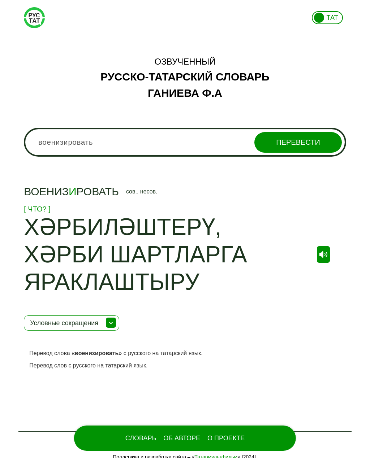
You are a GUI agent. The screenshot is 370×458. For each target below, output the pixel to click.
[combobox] (185, 142)
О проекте (226, 438)
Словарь (140, 438)
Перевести (298, 142)
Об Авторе (181, 438)
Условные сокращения (64, 323)
